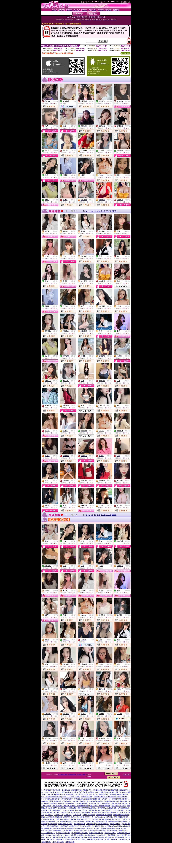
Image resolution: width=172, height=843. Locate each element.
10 (99, 211)
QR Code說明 (125, 53)
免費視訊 (55, 101)
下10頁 (108, 211)
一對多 (74, 101)
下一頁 (103, 211)
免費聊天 (128, 541)
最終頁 (114, 211)
